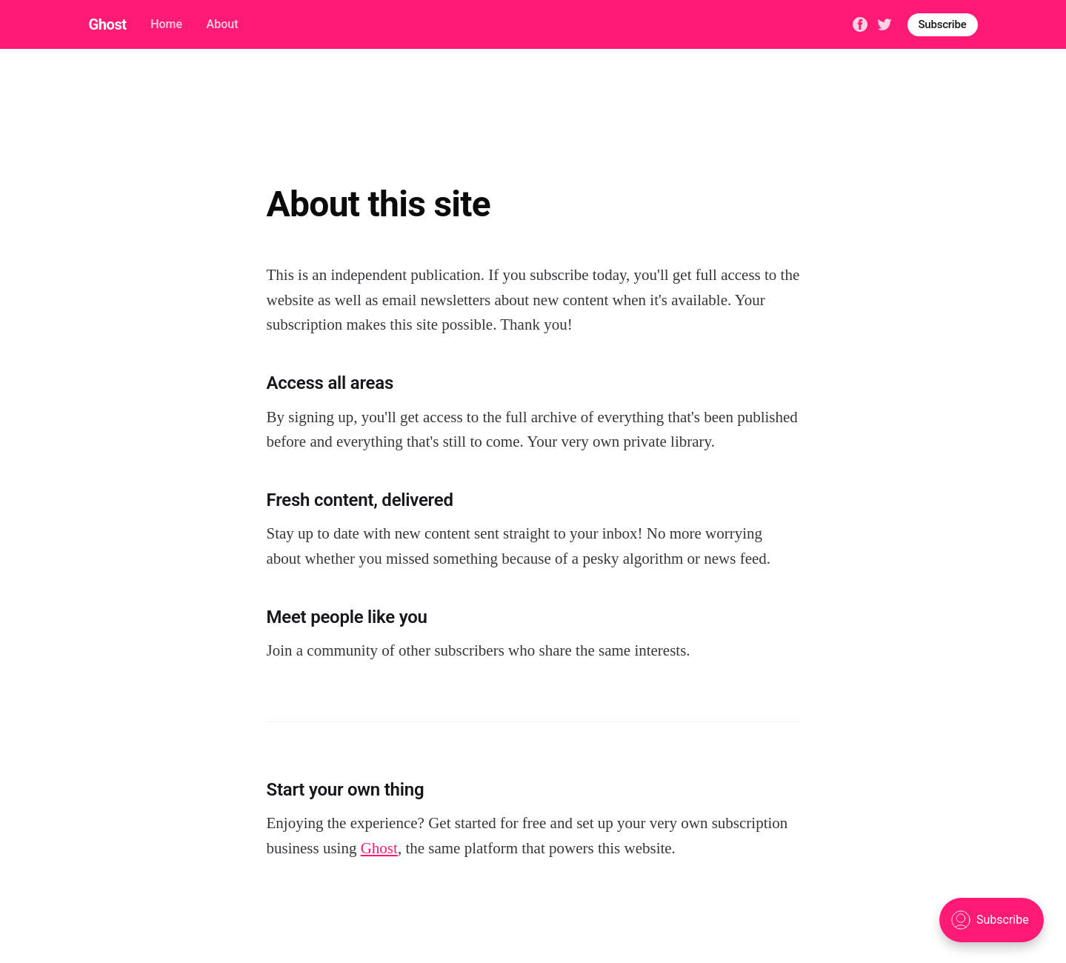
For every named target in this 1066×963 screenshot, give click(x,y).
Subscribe (943, 24)
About (223, 24)
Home (166, 24)
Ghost (108, 24)
